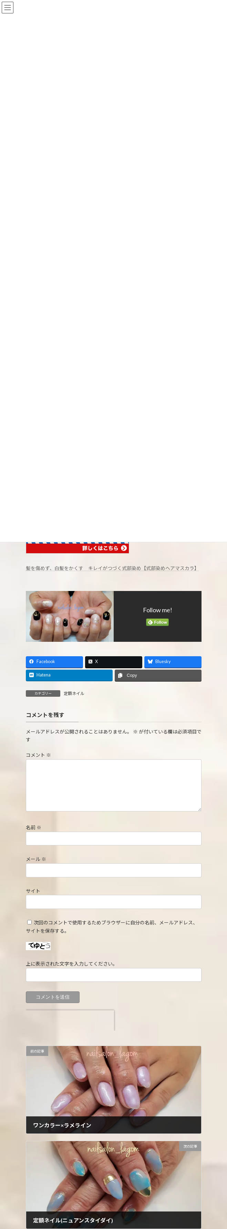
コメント (38, 755)
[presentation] (70, 1021)
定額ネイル (74, 693)
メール (36, 859)
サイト (33, 891)
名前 (33, 828)
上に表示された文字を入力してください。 (71, 964)
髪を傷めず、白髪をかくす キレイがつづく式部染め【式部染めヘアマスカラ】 (112, 568)
